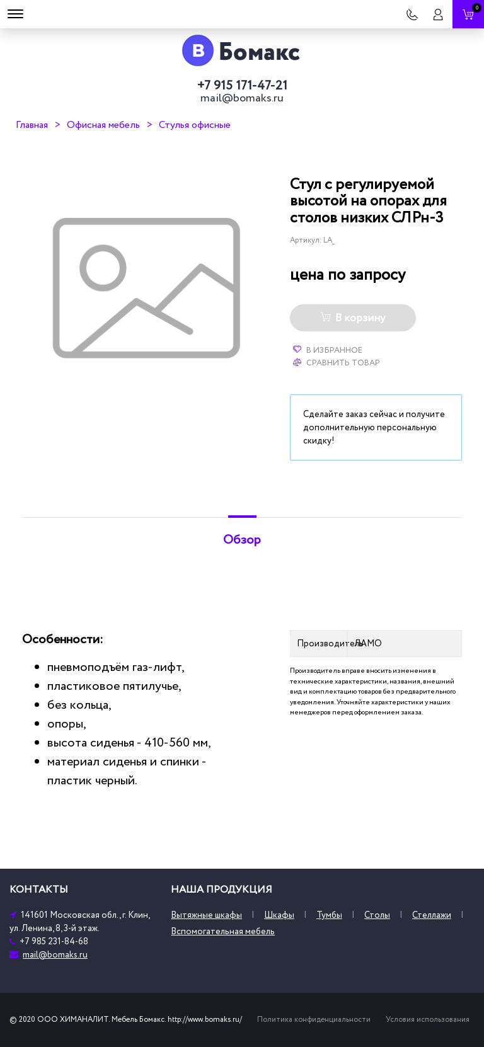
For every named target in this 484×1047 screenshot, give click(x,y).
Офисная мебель (103, 125)
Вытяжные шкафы (206, 915)
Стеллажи (431, 915)
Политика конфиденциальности (314, 1019)
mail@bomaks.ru (242, 98)
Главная (32, 125)
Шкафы (279, 915)
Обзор (242, 540)
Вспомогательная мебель (223, 931)
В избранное (327, 350)
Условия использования (428, 1019)
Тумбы (329, 915)
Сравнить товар (336, 363)
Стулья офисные (195, 125)
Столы (377, 915)
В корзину (352, 318)
